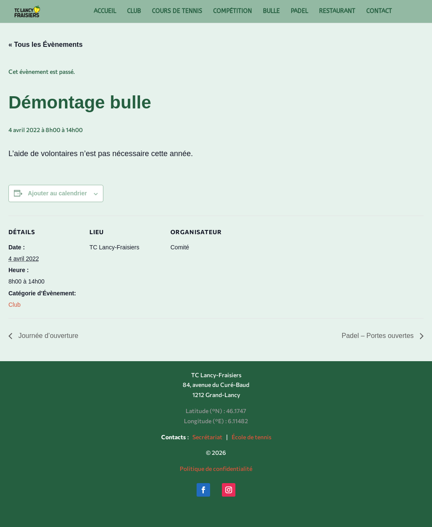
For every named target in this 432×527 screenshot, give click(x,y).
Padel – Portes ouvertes (379, 335)
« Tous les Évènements (45, 44)
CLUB (134, 11)
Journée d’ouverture (47, 335)
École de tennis (251, 437)
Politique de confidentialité (216, 468)
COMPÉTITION (232, 11)
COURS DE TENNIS (177, 11)
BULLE (271, 11)
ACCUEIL (105, 11)
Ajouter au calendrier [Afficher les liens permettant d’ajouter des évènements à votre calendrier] (57, 193)
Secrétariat (207, 437)
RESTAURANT (337, 11)
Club (14, 304)
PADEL (299, 11)
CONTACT (379, 11)
